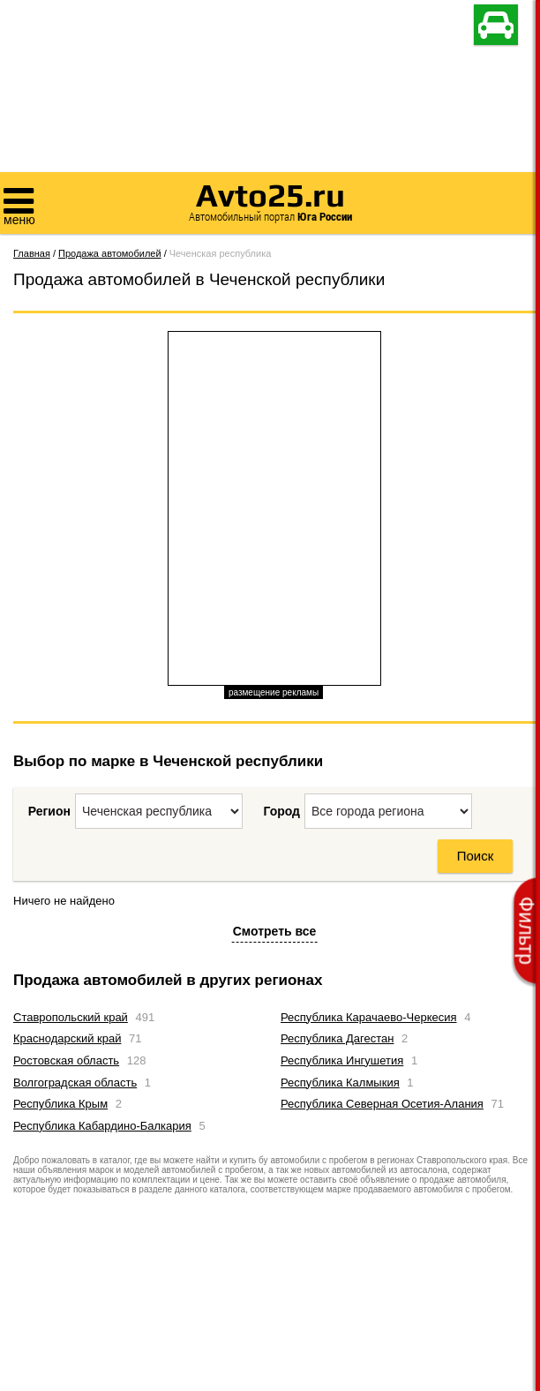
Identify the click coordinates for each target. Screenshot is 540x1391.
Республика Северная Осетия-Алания (382, 1103)
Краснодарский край (67, 1038)
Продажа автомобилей (109, 253)
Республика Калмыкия (340, 1082)
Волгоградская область (75, 1082)
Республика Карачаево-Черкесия (369, 1017)
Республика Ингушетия (342, 1060)
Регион (49, 811)
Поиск (475, 855)
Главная (31, 253)
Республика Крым (60, 1103)
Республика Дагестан (337, 1038)
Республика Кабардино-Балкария (102, 1125)
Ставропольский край (70, 1017)
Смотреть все (275, 931)
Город (281, 811)
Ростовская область (66, 1060)
